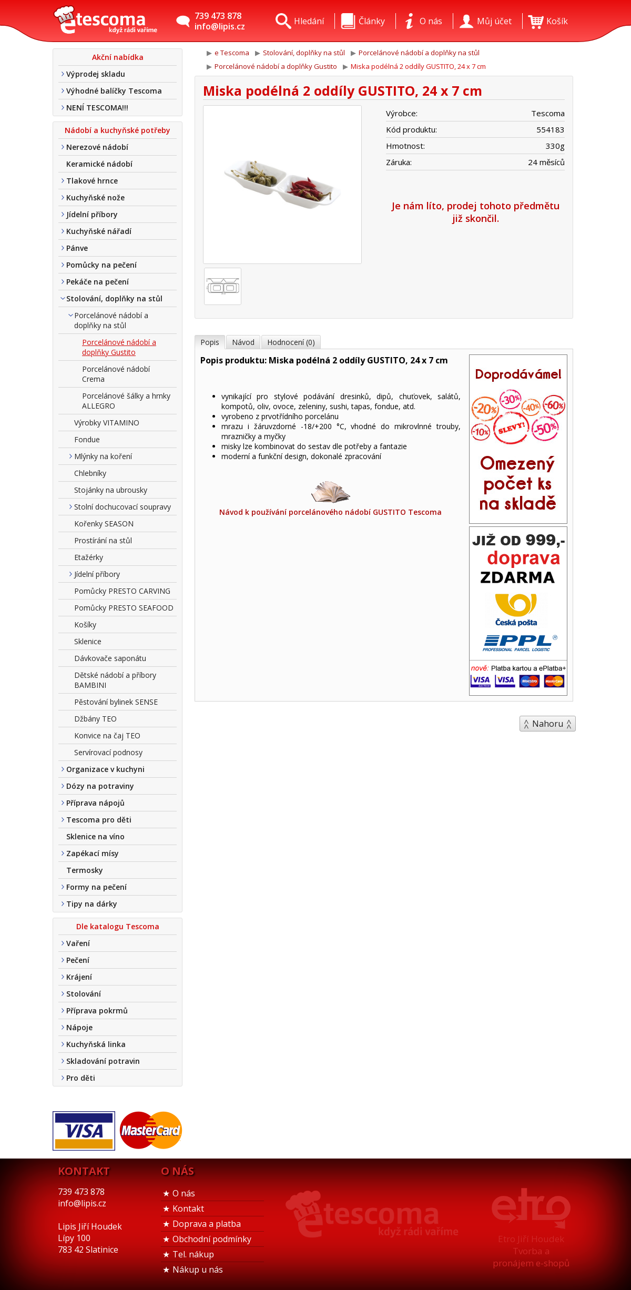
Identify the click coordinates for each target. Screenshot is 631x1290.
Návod (243, 342)
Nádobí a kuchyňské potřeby (117, 130)
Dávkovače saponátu (110, 658)
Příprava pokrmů (97, 1010)
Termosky (84, 870)
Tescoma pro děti (98, 820)
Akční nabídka (118, 57)
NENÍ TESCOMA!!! (97, 108)
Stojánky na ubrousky (110, 490)
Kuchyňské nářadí (98, 231)
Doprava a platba (206, 1224)
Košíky (85, 624)
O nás (183, 1193)
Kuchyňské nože (95, 197)
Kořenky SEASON (104, 524)
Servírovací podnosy (108, 752)
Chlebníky (90, 473)
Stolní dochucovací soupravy (122, 507)
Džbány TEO (95, 719)
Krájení (79, 977)
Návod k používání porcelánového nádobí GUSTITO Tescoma (330, 498)
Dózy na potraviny (100, 786)
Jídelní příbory (92, 214)
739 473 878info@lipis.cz (220, 21)
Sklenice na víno (95, 836)
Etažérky (88, 557)
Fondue (87, 439)
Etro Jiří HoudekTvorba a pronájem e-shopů (531, 1251)
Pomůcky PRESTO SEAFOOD (124, 608)
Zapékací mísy (92, 853)
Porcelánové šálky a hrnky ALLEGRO (126, 401)
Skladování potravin (103, 1061)
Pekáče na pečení (97, 282)
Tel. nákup (193, 1254)
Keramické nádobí (99, 164)
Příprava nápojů (95, 803)
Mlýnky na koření (103, 456)
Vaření (78, 943)
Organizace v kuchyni (105, 769)
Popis (209, 342)
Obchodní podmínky (211, 1239)
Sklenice (87, 641)
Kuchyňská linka (96, 1044)
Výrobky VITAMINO (106, 423)
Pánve (77, 248)
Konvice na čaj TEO (107, 735)
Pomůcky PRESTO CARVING (122, 591)
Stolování (83, 994)
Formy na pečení (96, 887)
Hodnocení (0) (291, 342)
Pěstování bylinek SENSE (116, 702)
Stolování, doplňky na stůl (114, 298)
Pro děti (80, 1078)
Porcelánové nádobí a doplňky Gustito (119, 347)
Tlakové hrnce (92, 181)
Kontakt (188, 1208)
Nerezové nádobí (97, 147)
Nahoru (547, 723)
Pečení (77, 960)
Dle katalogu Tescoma (117, 926)
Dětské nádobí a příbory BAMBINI (115, 680)
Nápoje (79, 1027)
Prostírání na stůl (103, 540)
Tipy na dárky (91, 904)
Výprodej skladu (95, 74)
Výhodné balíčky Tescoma (114, 91)
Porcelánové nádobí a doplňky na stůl (111, 320)
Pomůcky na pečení (101, 265)
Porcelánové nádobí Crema (116, 374)
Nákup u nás (197, 1269)
